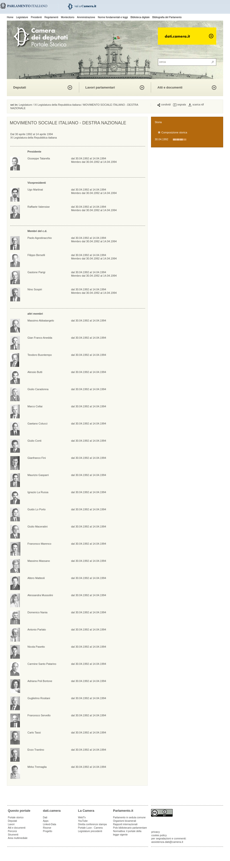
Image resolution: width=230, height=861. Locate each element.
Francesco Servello (39, 715)
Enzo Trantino (35, 749)
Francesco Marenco (39, 543)
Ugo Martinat (35, 189)
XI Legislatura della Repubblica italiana (57, 104)
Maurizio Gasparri (38, 475)
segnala (179, 104)
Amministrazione (86, 17)
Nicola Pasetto (36, 646)
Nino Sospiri (34, 289)
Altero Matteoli (36, 578)
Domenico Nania (37, 612)
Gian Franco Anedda (39, 337)
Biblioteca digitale (140, 17)
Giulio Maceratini (37, 526)
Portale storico (16, 817)
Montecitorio (67, 17)
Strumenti (13, 834)
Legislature (22, 17)
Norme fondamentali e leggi (113, 17)
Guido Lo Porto (36, 509)
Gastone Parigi (36, 272)
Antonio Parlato (36, 629)
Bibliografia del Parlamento (167, 17)
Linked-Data (49, 824)
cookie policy (159, 835)
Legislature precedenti (90, 831)
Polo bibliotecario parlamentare (130, 827)
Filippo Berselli (36, 255)
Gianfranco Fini (36, 457)
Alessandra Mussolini (40, 595)
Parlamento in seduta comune (129, 817)
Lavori (11, 824)
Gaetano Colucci (37, 423)
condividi (164, 104)
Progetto (47, 831)
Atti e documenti (169, 87)
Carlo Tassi (34, 732)
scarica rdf (196, 104)
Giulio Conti (34, 440)
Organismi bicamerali (124, 821)
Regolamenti (51, 17)
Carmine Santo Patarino (41, 663)
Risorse (47, 827)
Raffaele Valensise (38, 206)
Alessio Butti (34, 372)
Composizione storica (174, 132)
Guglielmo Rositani (38, 698)
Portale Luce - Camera (90, 827)
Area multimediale (17, 838)
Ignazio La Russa (37, 492)
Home (10, 17)
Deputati (19, 87)
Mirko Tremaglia (37, 766)
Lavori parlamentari (100, 87)
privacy (155, 831)
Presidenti (36, 17)
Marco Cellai (34, 406)
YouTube (83, 821)
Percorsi (12, 831)
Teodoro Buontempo (39, 354)
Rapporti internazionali (125, 824)
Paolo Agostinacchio (39, 237)
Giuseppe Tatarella (38, 158)
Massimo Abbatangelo (40, 320)
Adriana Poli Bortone (39, 681)
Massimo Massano (38, 560)
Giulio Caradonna (38, 389)
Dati (45, 817)
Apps (46, 821)
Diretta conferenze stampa (92, 824)
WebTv (82, 817)
